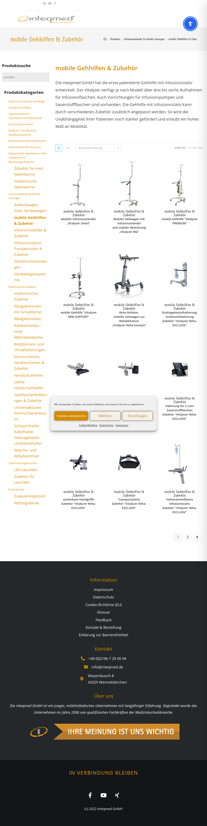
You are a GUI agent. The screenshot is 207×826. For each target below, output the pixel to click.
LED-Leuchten (25, 469)
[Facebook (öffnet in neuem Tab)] (45, 3)
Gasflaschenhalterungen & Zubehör (30, 397)
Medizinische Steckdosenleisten (27, 141)
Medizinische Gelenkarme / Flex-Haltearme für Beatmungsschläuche (27, 158)
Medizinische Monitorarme (24, 147)
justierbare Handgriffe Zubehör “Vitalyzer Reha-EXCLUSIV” (78, 503)
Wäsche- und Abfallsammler (26, 453)
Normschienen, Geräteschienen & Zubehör (29, 362)
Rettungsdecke (26, 502)
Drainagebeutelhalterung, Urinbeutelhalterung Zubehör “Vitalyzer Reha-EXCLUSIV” (179, 319)
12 (189, 148)
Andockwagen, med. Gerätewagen (30, 207)
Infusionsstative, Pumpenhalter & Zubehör (28, 248)
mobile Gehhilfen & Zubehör (185, 39)
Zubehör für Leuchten (24, 479)
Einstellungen (137, 416)
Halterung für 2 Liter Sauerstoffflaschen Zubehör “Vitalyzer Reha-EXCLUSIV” (179, 412)
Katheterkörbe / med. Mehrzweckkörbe (28, 331)
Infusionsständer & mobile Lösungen (24, 196)
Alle (200, 148)
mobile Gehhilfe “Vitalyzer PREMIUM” (180, 221)
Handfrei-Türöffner (19, 107)
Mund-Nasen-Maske (20, 124)
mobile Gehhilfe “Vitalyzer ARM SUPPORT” (79, 315)
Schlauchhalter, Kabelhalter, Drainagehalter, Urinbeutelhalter (28, 434)
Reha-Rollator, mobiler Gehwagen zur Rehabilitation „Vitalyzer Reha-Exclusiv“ (129, 319)
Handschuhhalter (28, 375)
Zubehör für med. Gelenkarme (29, 171)
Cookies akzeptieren (71, 416)
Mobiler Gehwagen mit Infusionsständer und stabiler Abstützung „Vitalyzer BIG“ (129, 225)
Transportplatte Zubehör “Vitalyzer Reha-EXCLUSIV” (129, 503)
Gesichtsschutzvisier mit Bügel (26, 101)
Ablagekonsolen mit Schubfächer (28, 309)
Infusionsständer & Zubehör (30, 233)
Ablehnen (105, 416)
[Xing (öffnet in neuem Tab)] (55, 3)
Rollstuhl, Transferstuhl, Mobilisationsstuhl (22, 133)
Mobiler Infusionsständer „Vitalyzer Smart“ (78, 221)
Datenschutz (106, 425)
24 (194, 148)
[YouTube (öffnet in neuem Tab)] (50, 3)
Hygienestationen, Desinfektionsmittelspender (25, 116)
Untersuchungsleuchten (22, 463)
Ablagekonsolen (27, 318)
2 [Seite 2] (188, 536)
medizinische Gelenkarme (25, 184)
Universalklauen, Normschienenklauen (30, 413)
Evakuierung (15, 489)
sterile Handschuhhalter (28, 385)
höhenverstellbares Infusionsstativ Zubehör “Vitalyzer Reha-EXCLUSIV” (179, 505)
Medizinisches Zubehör (22, 287)
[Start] (105, 39)
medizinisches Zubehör (26, 296)
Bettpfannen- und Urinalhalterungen (29, 347)
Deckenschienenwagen (30, 264)
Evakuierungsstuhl (29, 496)
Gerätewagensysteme (29, 276)
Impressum (122, 425)
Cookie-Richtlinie (88, 425)
